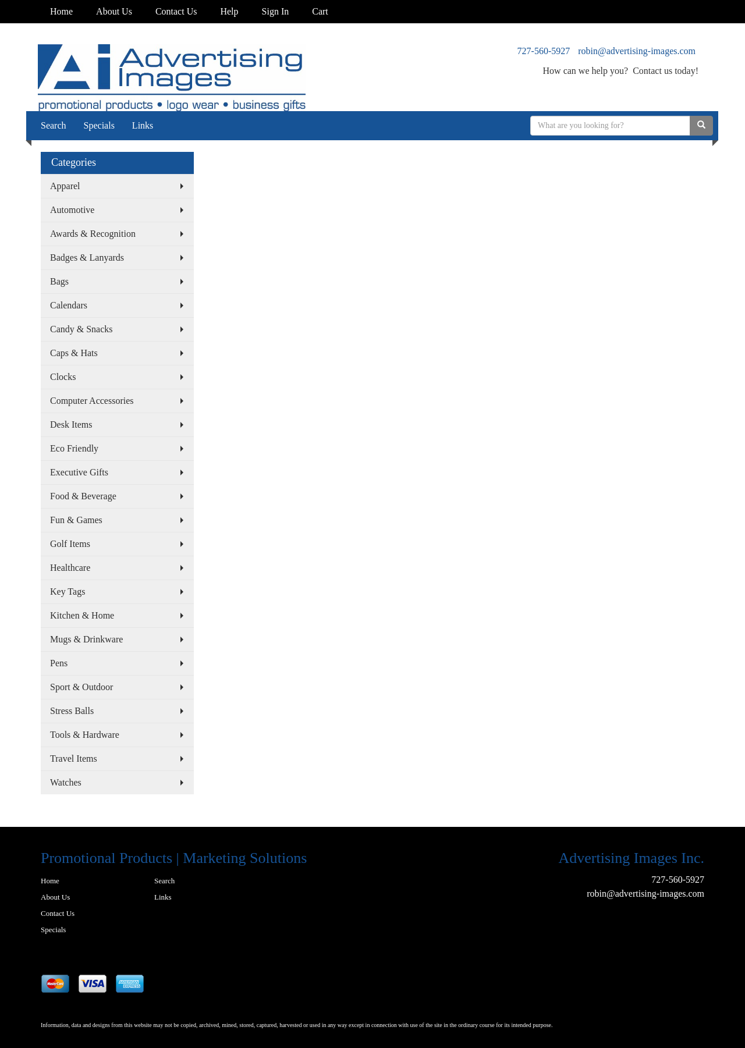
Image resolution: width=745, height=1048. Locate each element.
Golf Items (70, 544)
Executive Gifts (79, 472)
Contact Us (176, 11)
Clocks (63, 377)
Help (229, 11)
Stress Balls (72, 711)
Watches (65, 782)
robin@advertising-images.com (637, 51)
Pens (59, 663)
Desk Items (71, 424)
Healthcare (70, 568)
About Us (114, 11)
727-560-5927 (543, 51)
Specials (99, 125)
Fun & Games (76, 520)
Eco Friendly (74, 448)
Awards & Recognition (93, 234)
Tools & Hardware (84, 735)
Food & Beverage (83, 496)
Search (53, 125)
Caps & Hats (74, 353)
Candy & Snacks (81, 329)
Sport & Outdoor (81, 687)
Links (142, 125)
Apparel (65, 186)
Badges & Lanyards (87, 257)
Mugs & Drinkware (86, 639)
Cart (320, 11)
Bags (59, 281)
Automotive (72, 210)
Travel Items (73, 758)
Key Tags (67, 591)
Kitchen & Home (82, 615)
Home (61, 11)
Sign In (275, 11)
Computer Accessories (92, 401)
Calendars (68, 305)
